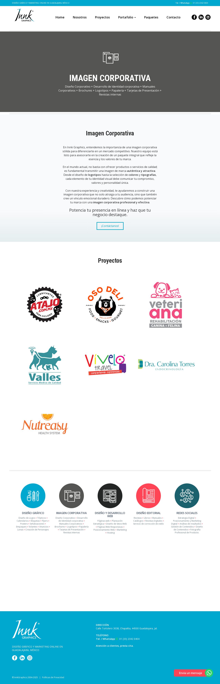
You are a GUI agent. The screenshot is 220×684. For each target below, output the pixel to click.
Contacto (173, 17)
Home (59, 17)
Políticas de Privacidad (53, 677)
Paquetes (151, 17)
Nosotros (80, 17)
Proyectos (102, 17)
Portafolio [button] (127, 17)
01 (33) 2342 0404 (200, 3)
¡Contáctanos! (110, 226)
